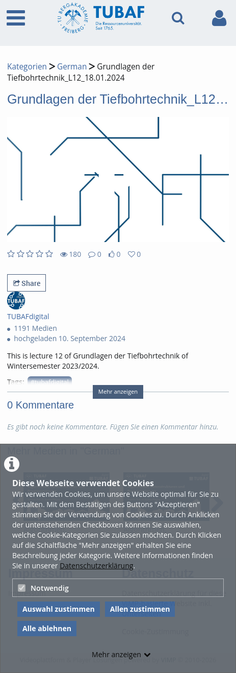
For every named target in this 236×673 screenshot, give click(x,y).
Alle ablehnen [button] (46, 628)
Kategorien (27, 66)
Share (26, 283)
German (72, 66)
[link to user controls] (219, 18)
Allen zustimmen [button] (140, 609)
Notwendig (43, 588)
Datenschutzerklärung (96, 565)
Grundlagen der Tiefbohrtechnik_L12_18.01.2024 (80, 72)
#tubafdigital (50, 382)
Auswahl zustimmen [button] (58, 609)
